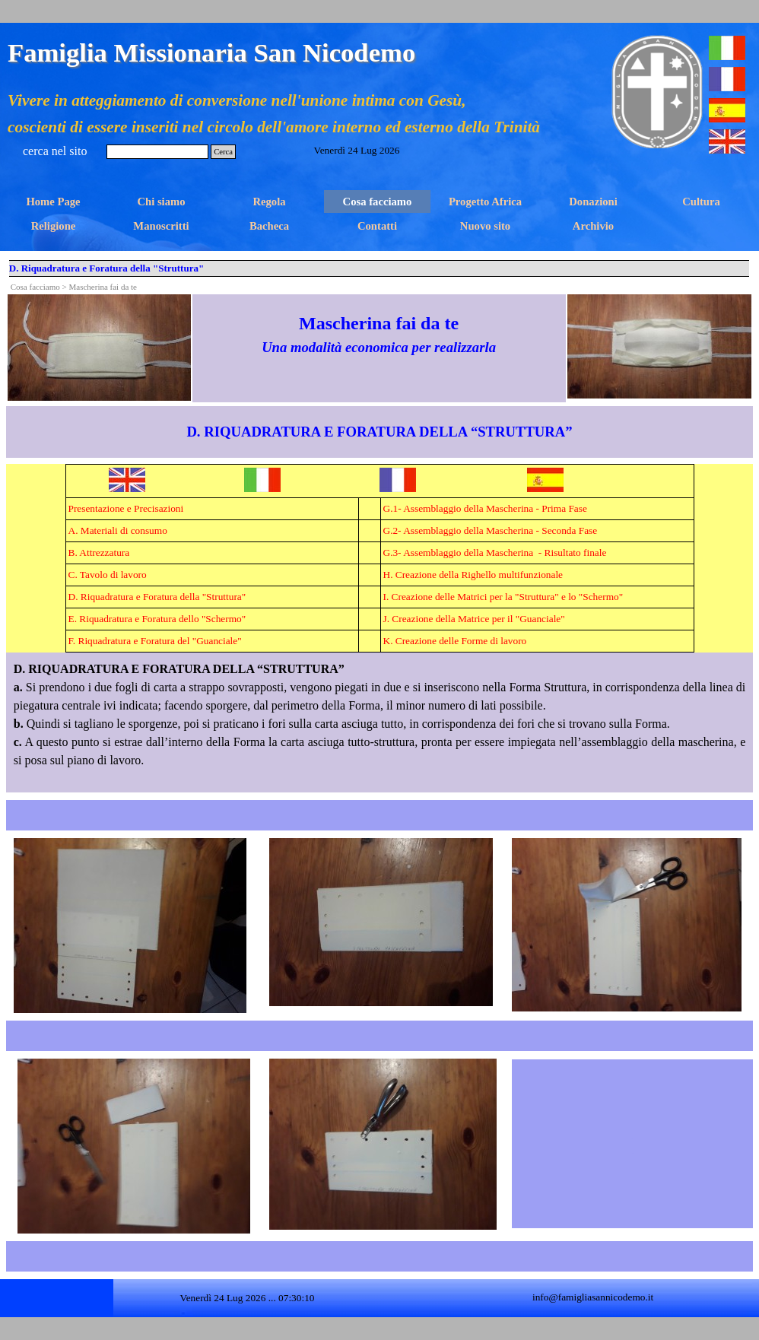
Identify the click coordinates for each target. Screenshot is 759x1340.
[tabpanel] (379, 333)
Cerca (223, 152)
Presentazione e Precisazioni (126, 508)
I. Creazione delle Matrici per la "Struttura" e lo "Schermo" (503, 596)
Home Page (53, 201)
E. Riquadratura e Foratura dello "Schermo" (157, 618)
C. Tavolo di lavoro (107, 574)
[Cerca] (157, 151)
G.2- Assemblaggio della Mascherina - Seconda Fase (490, 530)
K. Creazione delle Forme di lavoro (455, 640)
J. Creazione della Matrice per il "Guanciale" (474, 618)
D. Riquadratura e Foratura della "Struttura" (157, 596)
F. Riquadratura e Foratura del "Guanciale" (155, 640)
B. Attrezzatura (99, 552)
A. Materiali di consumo (117, 530)
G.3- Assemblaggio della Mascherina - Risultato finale (495, 552)
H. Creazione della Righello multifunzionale (473, 574)
